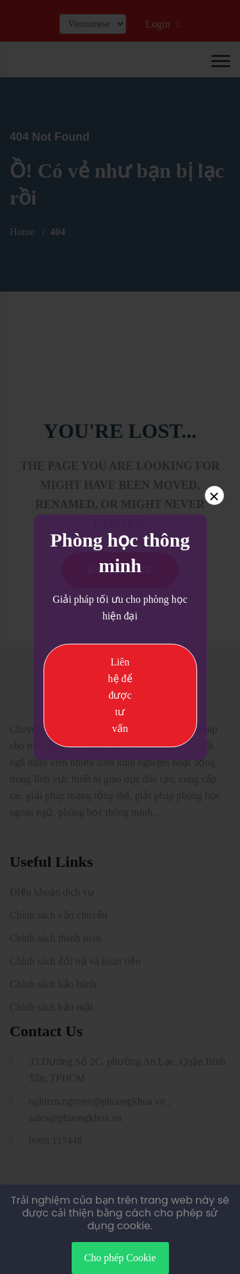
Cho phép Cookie (120, 1257)
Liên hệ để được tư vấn (120, 695)
